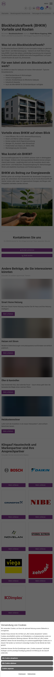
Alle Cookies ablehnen (9, 663)
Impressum (22, 674)
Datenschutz (31, 674)
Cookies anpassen (8, 668)
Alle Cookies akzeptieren (10, 658)
